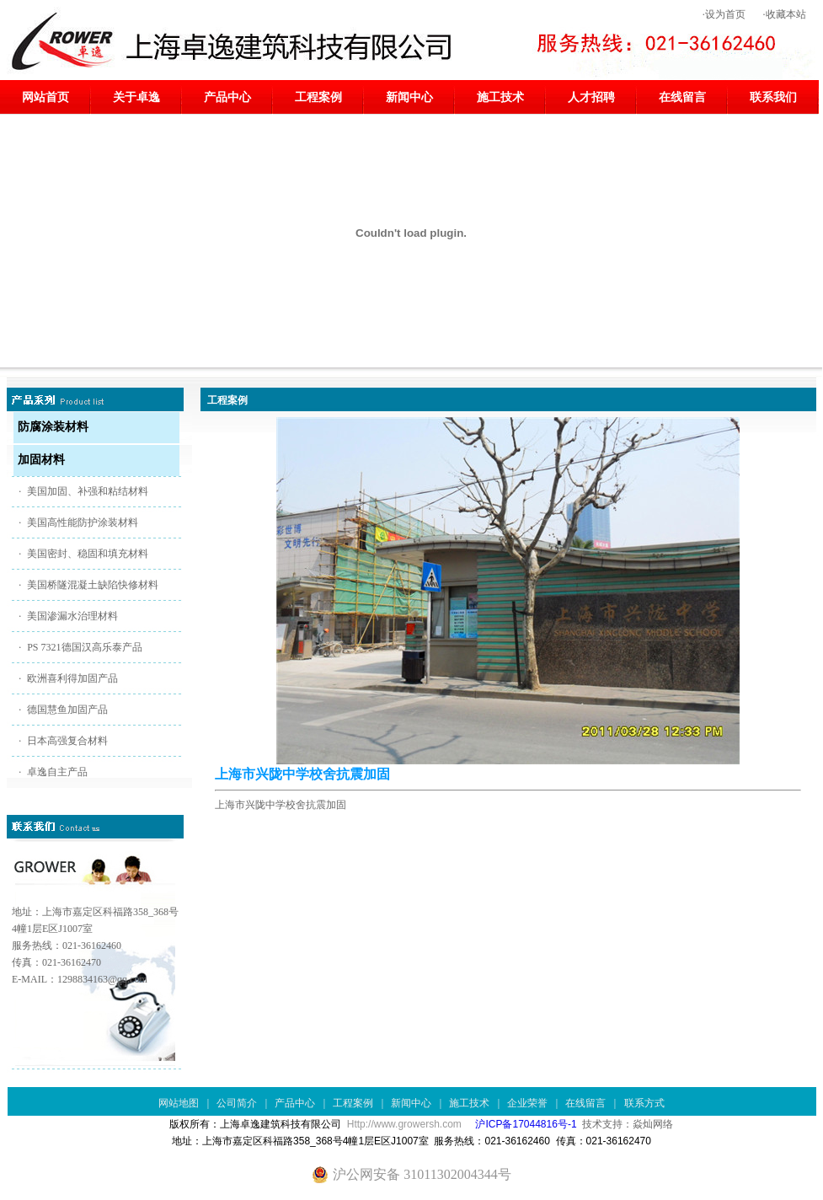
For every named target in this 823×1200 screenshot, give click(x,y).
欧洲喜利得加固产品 (72, 678)
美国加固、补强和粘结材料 (87, 491)
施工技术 (500, 97)
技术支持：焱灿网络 (627, 1124)
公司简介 (236, 1103)
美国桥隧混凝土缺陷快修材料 (92, 585)
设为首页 (725, 14)
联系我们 (773, 97)
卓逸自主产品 (57, 772)
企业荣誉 (527, 1103)
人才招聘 (591, 97)
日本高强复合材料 (67, 741)
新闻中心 (409, 97)
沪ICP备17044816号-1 (525, 1124)
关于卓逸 (136, 97)
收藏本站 (786, 14)
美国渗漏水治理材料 (72, 616)
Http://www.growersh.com (404, 1124)
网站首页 (45, 97)
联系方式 (644, 1103)
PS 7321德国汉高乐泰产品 (84, 647)
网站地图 (178, 1103)
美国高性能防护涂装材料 (82, 522)
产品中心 (227, 97)
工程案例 (318, 97)
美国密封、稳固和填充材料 (87, 554)
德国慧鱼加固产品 (67, 709)
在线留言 (682, 97)
